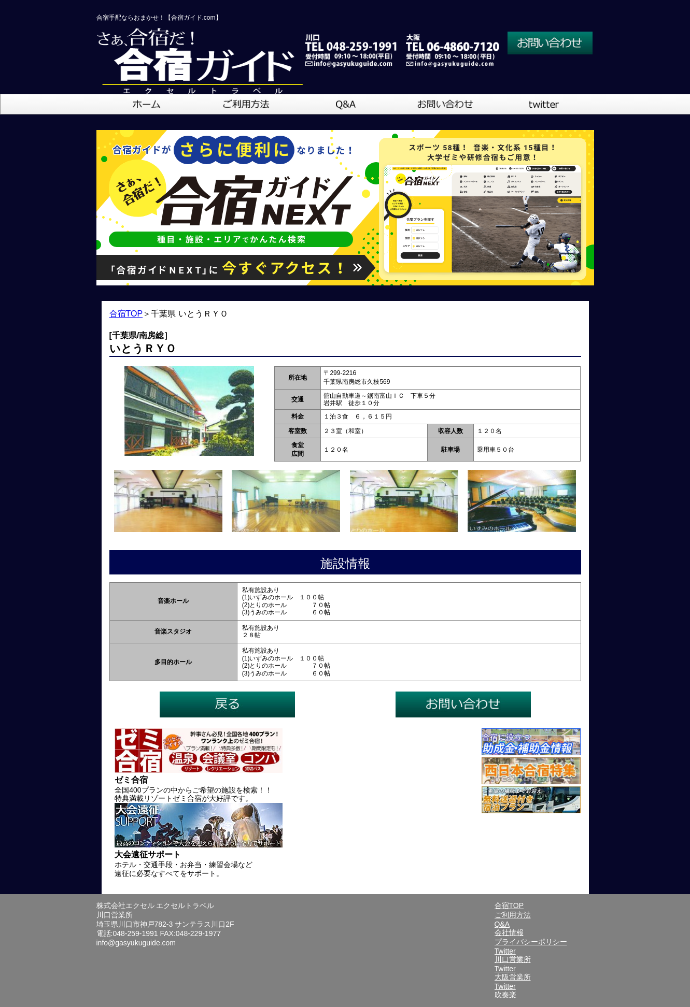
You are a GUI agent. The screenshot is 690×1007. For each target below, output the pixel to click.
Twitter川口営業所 (513, 955)
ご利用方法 (513, 915)
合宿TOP (126, 313)
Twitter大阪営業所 (513, 973)
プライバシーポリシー (531, 942)
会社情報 (509, 932)
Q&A (502, 924)
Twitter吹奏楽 (505, 990)
